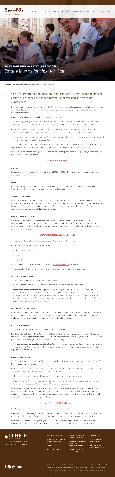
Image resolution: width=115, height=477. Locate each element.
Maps (84, 465)
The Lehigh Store (93, 465)
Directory (72, 465)
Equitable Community (53, 465)
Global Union (51, 445)
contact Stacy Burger (78, 152)
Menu (98, 26)
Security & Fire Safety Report (68, 470)
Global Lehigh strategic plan (62, 107)
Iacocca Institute (53, 449)
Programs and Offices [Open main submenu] (52, 12)
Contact (78, 465)
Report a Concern (77, 467)
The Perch (65, 465)
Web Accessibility (52, 467)
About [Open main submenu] (35, 12)
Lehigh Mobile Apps (64, 467)
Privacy (51, 472)
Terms (56, 472)
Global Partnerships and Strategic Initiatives (19, 84)
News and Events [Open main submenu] (73, 12)
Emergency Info (104, 465)
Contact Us (105, 12)
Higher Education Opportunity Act (94, 467)
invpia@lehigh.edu (21, 447)
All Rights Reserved (98, 470)
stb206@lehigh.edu (84, 147)
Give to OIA (90, 12)
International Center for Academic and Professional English (77, 443)
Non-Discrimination (52, 470)
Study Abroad (95, 435)
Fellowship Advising (54, 435)
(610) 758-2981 (11, 447)
